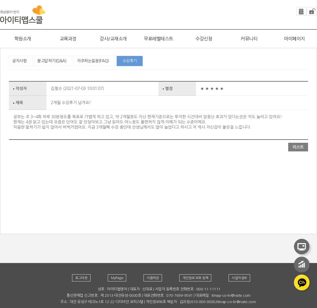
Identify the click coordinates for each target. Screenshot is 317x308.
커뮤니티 (249, 38)
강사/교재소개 (113, 38)
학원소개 (22, 38)
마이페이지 (294, 38)
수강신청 (203, 38)
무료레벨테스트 (158, 38)
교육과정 (68, 38)
